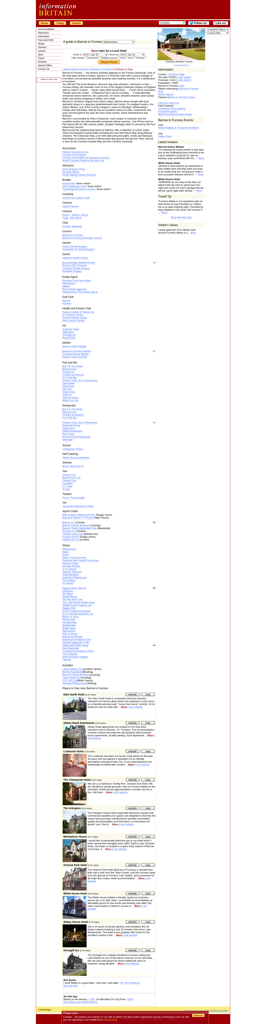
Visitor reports (166, 94)
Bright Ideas (69, 628)
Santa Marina (69, 596)
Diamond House (71, 425)
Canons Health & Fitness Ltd (78, 312)
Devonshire (68, 383)
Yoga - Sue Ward (71, 217)
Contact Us (43, 69)
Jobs (181, 85)
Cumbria (173, 74)
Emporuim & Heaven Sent (76, 639)
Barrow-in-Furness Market (76, 351)
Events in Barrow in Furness (96, 69)
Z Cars (66, 489)
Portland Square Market (75, 354)
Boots (65, 554)
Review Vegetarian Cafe (75, 642)
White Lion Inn (70, 400)
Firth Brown (68, 283)
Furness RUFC (70, 536)
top (154, 262)
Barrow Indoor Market (74, 346)
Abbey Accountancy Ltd (75, 152)
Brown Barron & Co (73, 466)
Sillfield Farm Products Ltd (77, 605)
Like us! (221, 23)
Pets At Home (70, 633)
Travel (41, 58)
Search (76, 23)
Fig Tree (67, 389)
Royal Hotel (68, 183)
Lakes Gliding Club (72, 669)
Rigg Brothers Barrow (74, 588)
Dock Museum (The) (73, 169)
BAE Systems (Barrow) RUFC (79, 514)
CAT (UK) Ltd (69, 680)
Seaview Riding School (75, 683)
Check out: (114, 54)
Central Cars (69, 480)
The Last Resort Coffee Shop (78, 602)
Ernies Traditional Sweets (76, 611)
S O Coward (69, 569)
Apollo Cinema (70, 206)
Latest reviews (70, 69)
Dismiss (198, 1015)
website (132, 694)
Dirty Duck (68, 386)
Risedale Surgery (72, 271)
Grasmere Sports (167, 111)
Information (43, 36)
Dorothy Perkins (71, 566)
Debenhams (69, 549)
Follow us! (200, 23)
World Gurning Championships (175, 114)
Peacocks (67, 591)
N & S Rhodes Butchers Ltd (77, 613)
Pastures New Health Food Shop (80, 560)
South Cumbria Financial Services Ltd (83, 160)
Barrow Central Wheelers (76, 525)
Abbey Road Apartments (75, 457)
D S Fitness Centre (73, 314)
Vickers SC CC (70, 539)
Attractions (43, 32)
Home (44, 23)
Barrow (66, 300)
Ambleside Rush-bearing (171, 108)
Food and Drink (46, 40)
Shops (41, 43)
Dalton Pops (165, 136)
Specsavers (68, 631)
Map (182, 74)
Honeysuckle (69, 622)
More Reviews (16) (181, 217)
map (147, 694)
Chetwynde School (72, 449)
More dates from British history (80, 1002)
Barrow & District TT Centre (77, 517)
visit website (135, 707)
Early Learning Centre (74, 557)
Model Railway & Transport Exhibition (178, 127)
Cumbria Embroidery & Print (77, 651)
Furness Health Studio (74, 317)
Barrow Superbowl (72, 671)
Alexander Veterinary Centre (78, 506)
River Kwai (68, 434)
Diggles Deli (69, 608)
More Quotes (71, 985)
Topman (66, 659)
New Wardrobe (70, 648)
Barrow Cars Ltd (71, 477)
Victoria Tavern (70, 397)
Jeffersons (68, 332)
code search (184, 77)
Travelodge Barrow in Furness (79, 189)
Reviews (42, 61)
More (201, 158)
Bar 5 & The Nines (72, 366)
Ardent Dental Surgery (74, 246)
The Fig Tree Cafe (72, 599)
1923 (130, 999)
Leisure (41, 51)
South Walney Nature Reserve (79, 174)
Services (42, 47)
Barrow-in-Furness (72, 235)
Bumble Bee (69, 625)
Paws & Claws (70, 563)
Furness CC (69, 531)
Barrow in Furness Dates (181, 97)
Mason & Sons (70, 616)
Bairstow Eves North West (76, 280)
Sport (41, 54)
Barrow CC (68, 522)
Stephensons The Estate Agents (80, 292)
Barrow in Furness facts (178, 90)
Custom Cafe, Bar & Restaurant (79, 380)
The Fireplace (70, 654)
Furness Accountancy (74, 154)
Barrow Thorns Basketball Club (79, 528)
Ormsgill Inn (69, 335)
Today (60, 23)
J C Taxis (67, 486)
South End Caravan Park (76, 197)
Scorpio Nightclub (72, 226)
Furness (66, 303)
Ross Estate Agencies (74, 289)
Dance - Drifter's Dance (75, 215)
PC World (67, 583)
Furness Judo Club (72, 534)
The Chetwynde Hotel (74, 186)
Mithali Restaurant (72, 431)
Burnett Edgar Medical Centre (78, 262)
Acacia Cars (69, 474)
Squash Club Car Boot (74, 356)
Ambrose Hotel (70, 329)
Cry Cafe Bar (69, 377)
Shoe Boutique (70, 574)
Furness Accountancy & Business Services (85, 157)
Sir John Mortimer (130, 982)
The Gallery (68, 580)
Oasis (65, 551)
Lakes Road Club (72, 677)
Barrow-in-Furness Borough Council (82, 237)
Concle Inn (68, 372)
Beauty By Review (72, 636)
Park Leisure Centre (73, 320)
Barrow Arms (69, 369)
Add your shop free (168, 103)
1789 (92, 999)
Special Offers (45, 65)
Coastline (67, 483)
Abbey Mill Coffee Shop (75, 645)
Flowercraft (68, 619)
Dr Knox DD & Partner (74, 265)
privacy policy (109, 1019)
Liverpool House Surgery (76, 268)
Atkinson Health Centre (75, 257)
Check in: (77, 54)
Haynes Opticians (72, 571)
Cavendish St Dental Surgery (78, 249)
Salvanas (67, 439)
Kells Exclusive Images (75, 656)
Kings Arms (68, 392)
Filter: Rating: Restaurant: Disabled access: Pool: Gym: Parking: (109, 58)
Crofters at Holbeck (73, 374)
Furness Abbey (70, 172)
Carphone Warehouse (74, 577)
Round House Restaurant (76, 436)
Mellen (66, 286)
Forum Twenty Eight (73, 497)
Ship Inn (67, 394)
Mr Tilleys (67, 593)
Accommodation (46, 29)
